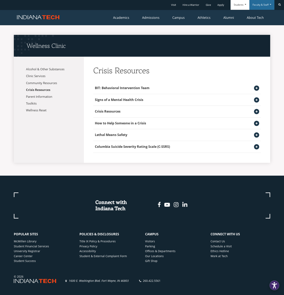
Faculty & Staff (262, 4)
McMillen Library (25, 241)
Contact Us (218, 241)
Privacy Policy (88, 246)
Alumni (228, 17)
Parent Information (39, 97)
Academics (121, 17)
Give (208, 5)
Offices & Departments (160, 251)
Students (240, 4)
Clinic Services (35, 76)
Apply (220, 5)
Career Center (23, 256)
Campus (178, 17)
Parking (150, 246)
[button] (274, 285)
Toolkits (31, 103)
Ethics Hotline (220, 251)
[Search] (279, 5)
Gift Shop (151, 261)
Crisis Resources (38, 90)
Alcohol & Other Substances (45, 69)
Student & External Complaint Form (103, 256)
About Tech (255, 17)
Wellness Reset (36, 110)
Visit (173, 5)
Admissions (151, 17)
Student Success (25, 261)
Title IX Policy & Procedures (97, 241)
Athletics (204, 17)
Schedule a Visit (221, 246)
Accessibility (87, 251)
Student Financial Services (31, 246)
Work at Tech (219, 256)
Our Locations (154, 256)
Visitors (150, 241)
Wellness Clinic (46, 45)
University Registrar (27, 251)
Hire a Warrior (191, 5)
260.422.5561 (152, 281)
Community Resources (41, 83)
